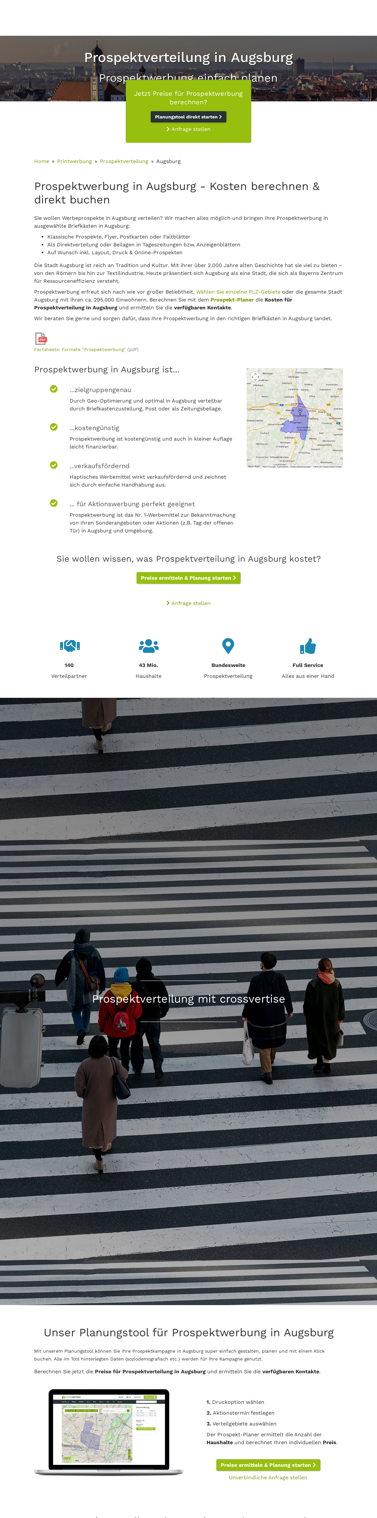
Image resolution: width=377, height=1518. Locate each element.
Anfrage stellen (188, 129)
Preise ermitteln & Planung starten (188, 578)
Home (41, 161)
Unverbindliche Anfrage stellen (268, 1477)
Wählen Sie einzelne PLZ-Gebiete (238, 292)
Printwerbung (74, 161)
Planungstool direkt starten (188, 116)
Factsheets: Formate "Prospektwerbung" (80, 349)
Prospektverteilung (124, 161)
